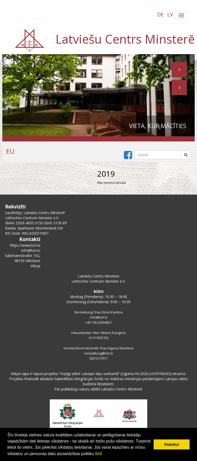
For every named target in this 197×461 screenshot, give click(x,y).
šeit (98, 453)
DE (160, 14)
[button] (179, 87)
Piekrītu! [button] (171, 445)
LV (170, 14)
